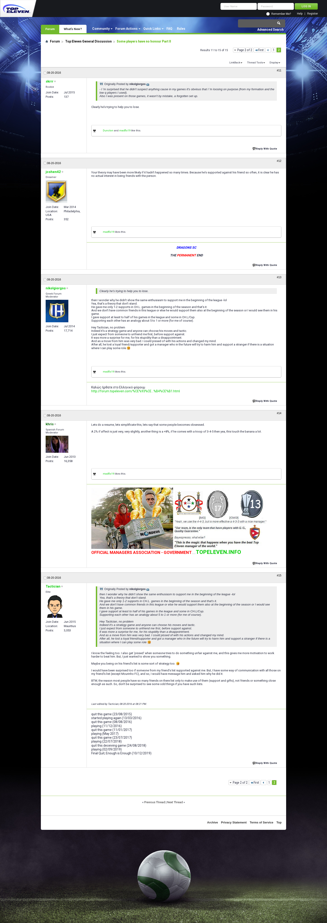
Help (299, 14)
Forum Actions (126, 28)
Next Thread (175, 802)
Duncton (108, 130)
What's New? (73, 29)
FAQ (169, 28)
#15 (279, 575)
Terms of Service (261, 822)
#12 (279, 161)
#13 (279, 277)
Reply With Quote (265, 148)
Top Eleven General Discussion (88, 41)
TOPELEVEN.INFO (218, 552)
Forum (50, 29)
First (259, 50)
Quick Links (152, 28)
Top (279, 822)
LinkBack (234, 62)
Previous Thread (154, 802)
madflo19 (124, 130)
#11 (279, 70)
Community (101, 28)
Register (312, 14)
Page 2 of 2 (244, 50)
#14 (279, 413)
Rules (181, 28)
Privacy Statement (234, 822)
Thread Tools (255, 62)
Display (274, 62)
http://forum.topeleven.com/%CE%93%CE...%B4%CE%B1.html (135, 391)
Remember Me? (281, 13)
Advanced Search (270, 29)
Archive (212, 822)
